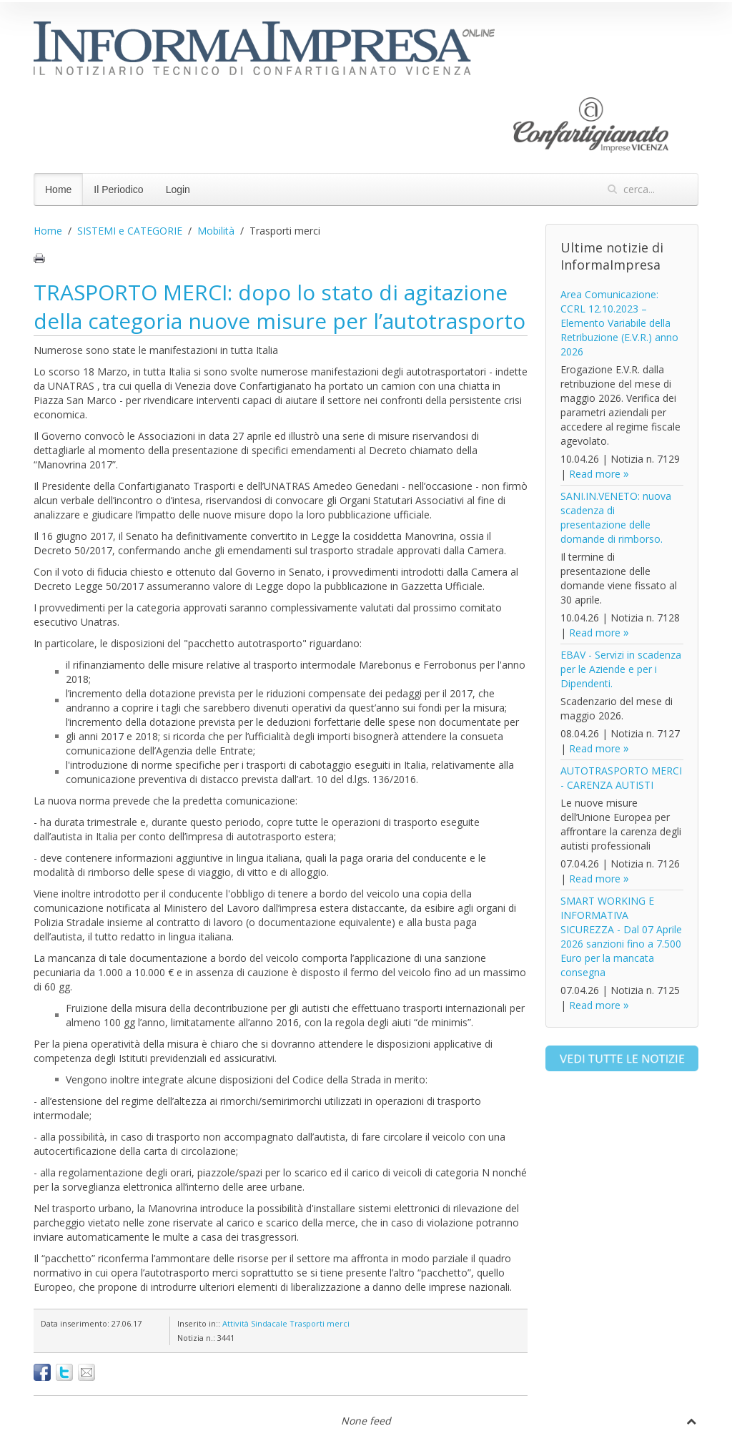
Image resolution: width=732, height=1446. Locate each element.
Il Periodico (118, 189)
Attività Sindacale (254, 1323)
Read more (594, 474)
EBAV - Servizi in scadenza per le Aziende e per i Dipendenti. (620, 669)
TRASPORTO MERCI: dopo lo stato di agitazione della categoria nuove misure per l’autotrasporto (279, 306)
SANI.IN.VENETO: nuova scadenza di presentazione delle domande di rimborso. (615, 517)
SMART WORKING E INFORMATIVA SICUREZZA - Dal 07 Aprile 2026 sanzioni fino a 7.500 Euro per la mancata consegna (621, 936)
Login (178, 189)
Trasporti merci (320, 1323)
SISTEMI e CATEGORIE (129, 230)
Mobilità (215, 230)
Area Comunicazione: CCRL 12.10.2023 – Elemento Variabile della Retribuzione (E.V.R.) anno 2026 (619, 322)
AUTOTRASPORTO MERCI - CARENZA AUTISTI (621, 778)
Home (58, 189)
